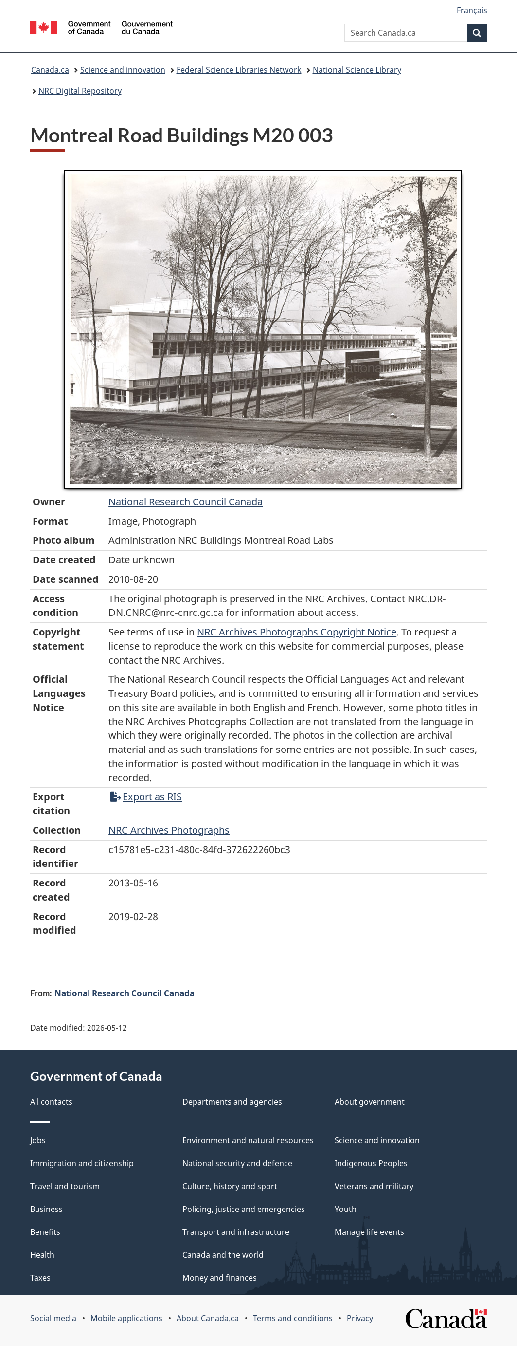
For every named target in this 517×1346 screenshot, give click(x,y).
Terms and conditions (293, 1318)
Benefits (45, 1232)
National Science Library (357, 69)
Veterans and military (374, 1186)
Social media (53, 1318)
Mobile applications (126, 1318)
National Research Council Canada (185, 501)
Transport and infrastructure (235, 1232)
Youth (346, 1209)
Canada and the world (223, 1255)
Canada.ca (50, 69)
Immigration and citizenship (82, 1163)
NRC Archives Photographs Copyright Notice (296, 631)
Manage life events (369, 1232)
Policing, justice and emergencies (243, 1209)
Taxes (40, 1277)
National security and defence (237, 1163)
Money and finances (219, 1277)
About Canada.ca (208, 1318)
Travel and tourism (65, 1186)
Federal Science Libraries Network (239, 69)
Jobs (38, 1140)
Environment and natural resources (248, 1140)
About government (370, 1101)
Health (42, 1255)
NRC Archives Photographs (169, 830)
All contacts (51, 1101)
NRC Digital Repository (80, 90)
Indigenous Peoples (371, 1163)
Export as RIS (146, 796)
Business (46, 1209)
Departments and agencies (232, 1101)
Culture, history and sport (229, 1186)
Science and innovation (122, 69)
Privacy (360, 1318)
